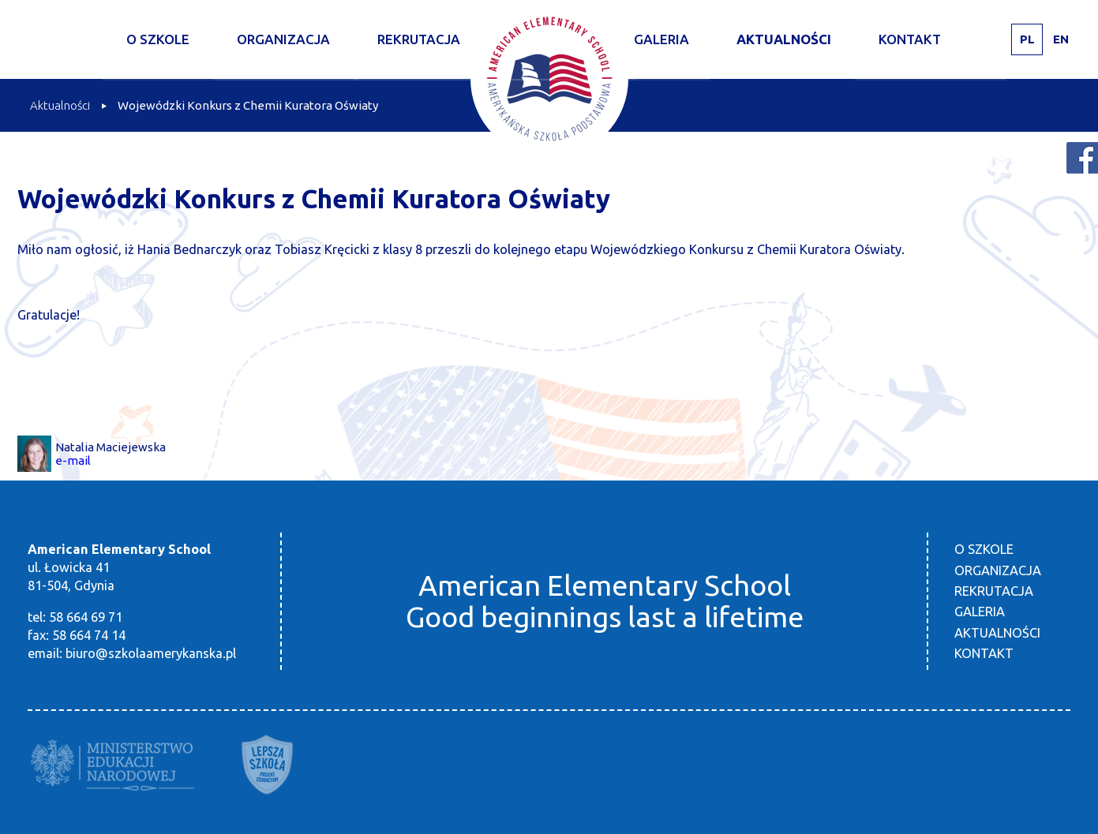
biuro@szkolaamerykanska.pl (151, 653)
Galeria (661, 39)
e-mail (73, 460)
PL (1027, 39)
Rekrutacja (418, 39)
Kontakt (910, 39)
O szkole (157, 39)
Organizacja (283, 39)
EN (1061, 39)
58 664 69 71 (85, 617)
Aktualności (783, 39)
